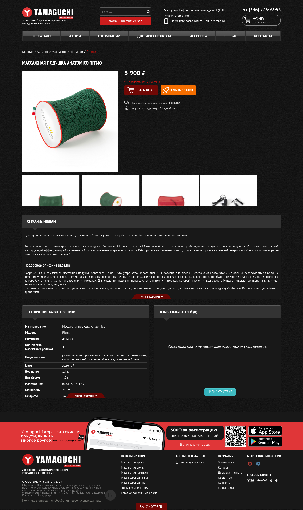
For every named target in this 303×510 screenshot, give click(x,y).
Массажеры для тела (134, 479)
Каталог (42, 37)
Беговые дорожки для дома (139, 494)
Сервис (230, 37)
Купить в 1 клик (188, 91)
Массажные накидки (134, 473)
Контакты (263, 37)
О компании (109, 37)
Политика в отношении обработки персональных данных (61, 501)
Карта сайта (227, 489)
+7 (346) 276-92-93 (262, 9)
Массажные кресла (133, 463)
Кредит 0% (226, 479)
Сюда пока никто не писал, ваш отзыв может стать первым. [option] (217, 347)
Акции (75, 37)
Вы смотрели (151, 506)
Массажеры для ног (133, 484)
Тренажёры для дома (135, 489)
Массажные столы (132, 468)
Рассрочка (197, 37)
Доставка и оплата (154, 37)
